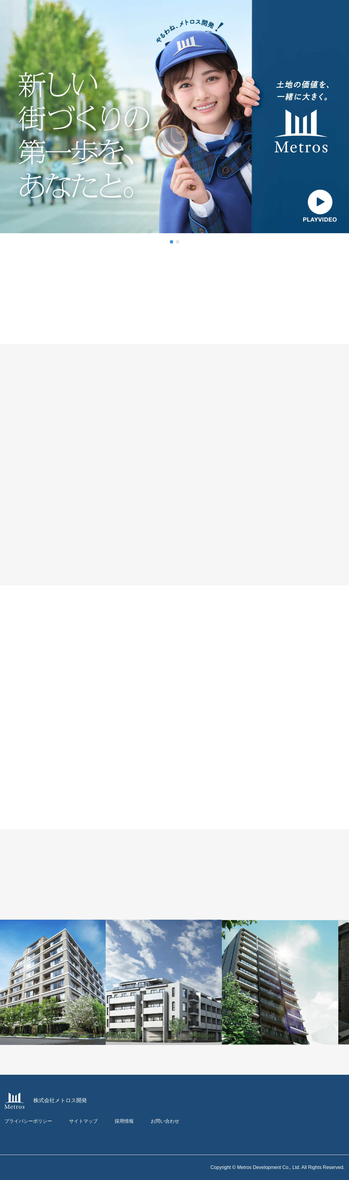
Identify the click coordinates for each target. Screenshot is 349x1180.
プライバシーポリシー (28, 1121)
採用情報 (124, 1121)
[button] (171, 241)
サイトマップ (83, 1121)
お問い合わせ (165, 1121)
